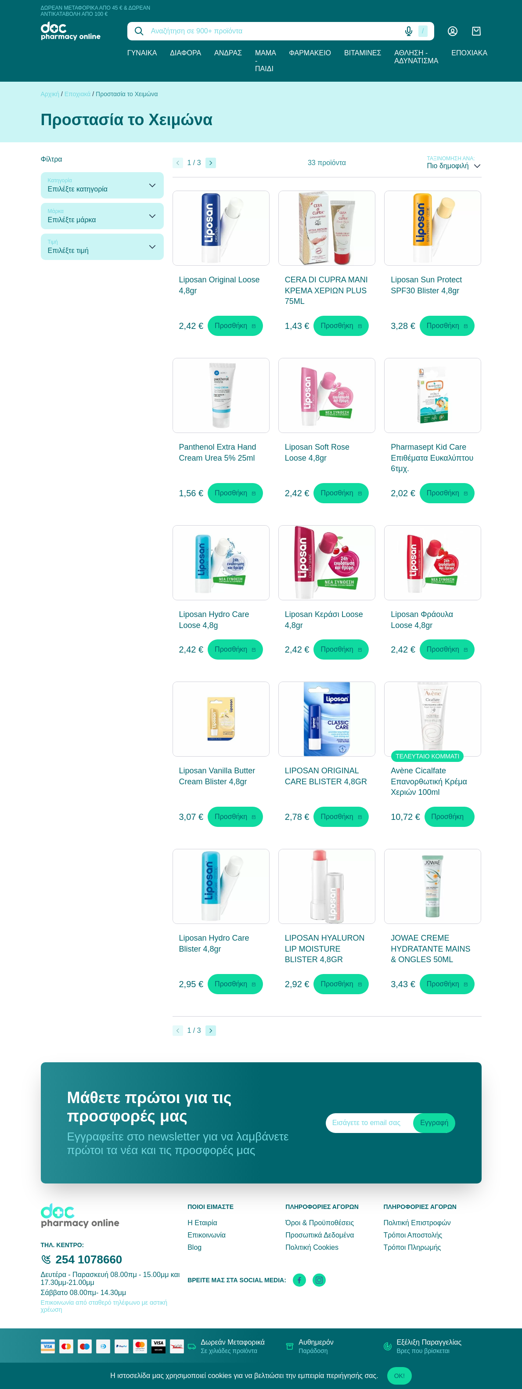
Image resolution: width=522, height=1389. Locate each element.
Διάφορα (185, 53)
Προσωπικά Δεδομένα (319, 1235)
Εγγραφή (434, 1122)
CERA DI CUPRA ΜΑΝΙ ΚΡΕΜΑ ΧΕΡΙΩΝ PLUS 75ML (326, 290)
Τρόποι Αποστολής (412, 1235)
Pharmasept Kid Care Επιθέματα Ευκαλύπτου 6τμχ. (432, 458)
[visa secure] (160, 1346)
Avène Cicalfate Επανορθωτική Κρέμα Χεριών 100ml (429, 781)
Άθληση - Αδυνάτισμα (416, 57)
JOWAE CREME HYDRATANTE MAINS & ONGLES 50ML (430, 949)
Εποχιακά (469, 53)
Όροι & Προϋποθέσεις (319, 1223)
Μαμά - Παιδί (265, 60)
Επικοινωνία (206, 1235)
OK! (399, 1375)
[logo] (77, 31)
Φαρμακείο (310, 53)
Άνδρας (228, 53)
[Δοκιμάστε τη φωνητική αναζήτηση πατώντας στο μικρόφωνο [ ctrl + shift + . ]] (408, 31)
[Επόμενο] (210, 163)
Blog (194, 1247)
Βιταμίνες (362, 53)
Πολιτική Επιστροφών (416, 1223)
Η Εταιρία (202, 1223)
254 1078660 (89, 1259)
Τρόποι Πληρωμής (412, 1247)
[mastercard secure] (142, 1346)
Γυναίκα (142, 53)
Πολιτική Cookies (311, 1247)
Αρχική (50, 93)
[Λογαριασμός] (452, 31)
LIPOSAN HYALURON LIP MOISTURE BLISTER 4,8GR (325, 949)
